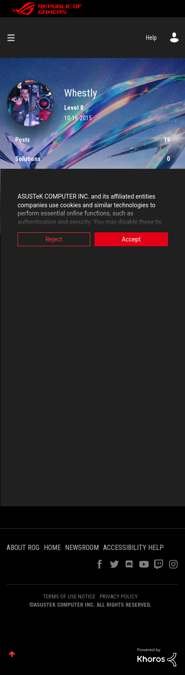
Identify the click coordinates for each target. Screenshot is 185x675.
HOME (52, 547)
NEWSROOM (82, 547)
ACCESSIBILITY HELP (133, 547)
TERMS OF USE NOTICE (69, 596)
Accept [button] (131, 239)
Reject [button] (53, 239)
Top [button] (12, 654)
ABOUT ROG (22, 547)
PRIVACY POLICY (119, 596)
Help (151, 37)
